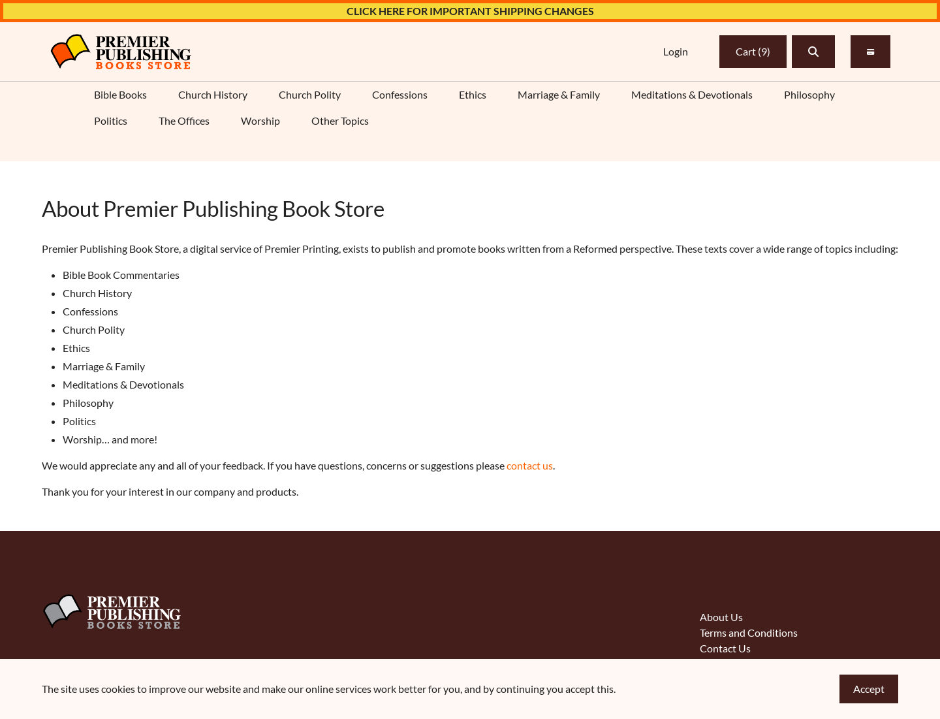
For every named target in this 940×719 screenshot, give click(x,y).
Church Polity (310, 94)
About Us (721, 617)
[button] (813, 51)
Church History (212, 94)
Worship (260, 120)
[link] (121, 51)
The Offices (184, 120)
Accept (869, 688)
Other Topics (340, 120)
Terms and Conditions (749, 632)
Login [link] (675, 51)
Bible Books (120, 94)
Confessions (400, 94)
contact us (530, 465)
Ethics (472, 94)
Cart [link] (753, 51)
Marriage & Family (559, 94)
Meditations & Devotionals (692, 94)
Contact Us (725, 648)
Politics (110, 120)
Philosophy (809, 94)
